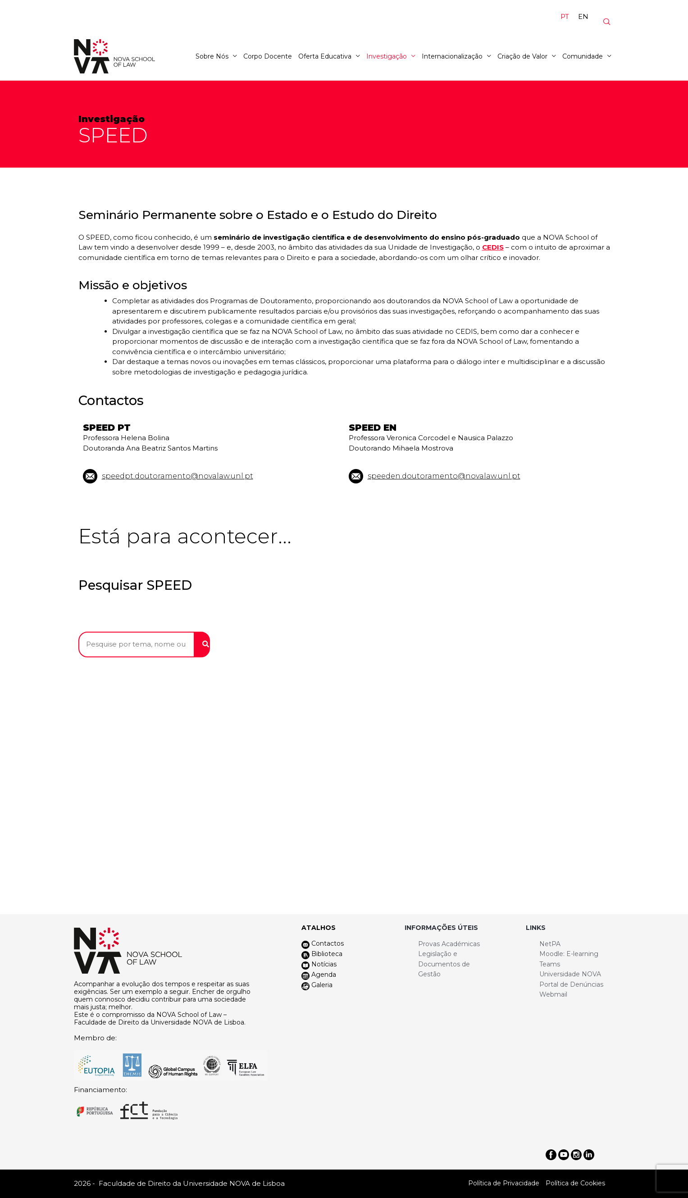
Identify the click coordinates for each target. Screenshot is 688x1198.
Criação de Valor (522, 56)
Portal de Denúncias (571, 984)
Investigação (386, 56)
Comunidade (582, 56)
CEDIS (493, 247)
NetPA (549, 944)
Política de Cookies (575, 1183)
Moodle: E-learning (568, 954)
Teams (549, 964)
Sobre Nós (212, 56)
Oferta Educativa (324, 56)
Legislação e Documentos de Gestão (444, 964)
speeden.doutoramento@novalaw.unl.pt (444, 476)
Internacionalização (452, 56)
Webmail (553, 994)
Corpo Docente (267, 56)
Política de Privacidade (503, 1183)
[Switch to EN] (583, 16)
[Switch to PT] (565, 16)
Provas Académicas (449, 944)
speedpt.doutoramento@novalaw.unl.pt (177, 476)
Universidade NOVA (570, 974)
